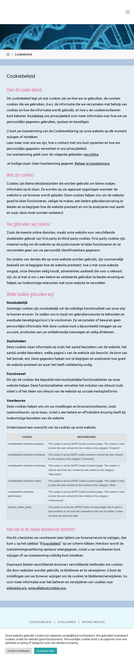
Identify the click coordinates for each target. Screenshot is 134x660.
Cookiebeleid (40, 621)
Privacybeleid (50, 543)
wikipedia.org (16, 588)
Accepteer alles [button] (46, 650)
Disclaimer (67, 621)
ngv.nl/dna (91, 154)
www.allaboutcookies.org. (47, 588)
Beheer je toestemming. (92, 163)
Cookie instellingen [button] (18, 650)
